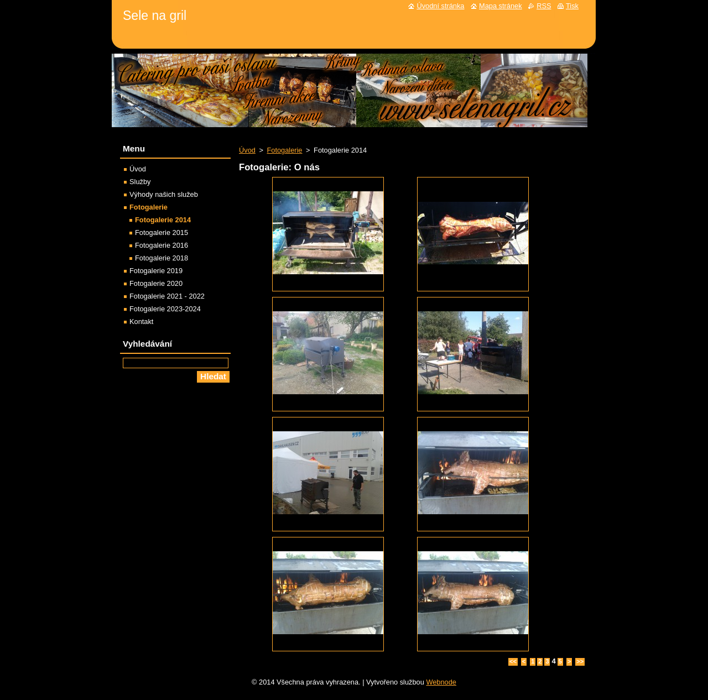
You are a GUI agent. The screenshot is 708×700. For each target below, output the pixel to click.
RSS (544, 6)
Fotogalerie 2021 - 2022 (167, 296)
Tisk (572, 6)
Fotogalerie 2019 (156, 271)
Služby (139, 181)
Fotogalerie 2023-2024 (165, 309)
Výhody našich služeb (163, 194)
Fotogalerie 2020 (156, 283)
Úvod (247, 150)
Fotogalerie (284, 150)
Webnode (441, 682)
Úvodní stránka (440, 6)
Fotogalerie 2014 (163, 220)
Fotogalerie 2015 (161, 232)
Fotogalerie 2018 (161, 258)
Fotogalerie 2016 (161, 245)
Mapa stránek (500, 6)
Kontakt (141, 321)
